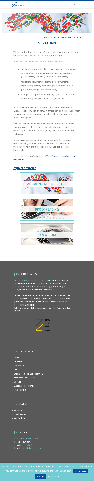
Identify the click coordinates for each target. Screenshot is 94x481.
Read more (53, 476)
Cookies (17, 382)
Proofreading (20, 414)
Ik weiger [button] (40, 477)
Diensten (18, 362)
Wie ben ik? (19, 366)
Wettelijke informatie (24, 386)
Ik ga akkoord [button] (80, 471)
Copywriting (19, 418)
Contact (17, 370)
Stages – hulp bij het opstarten (28, 374)
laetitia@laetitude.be (32, 448)
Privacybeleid (20, 390)
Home (16, 358)
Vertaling (18, 410)
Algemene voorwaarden (25, 378)
